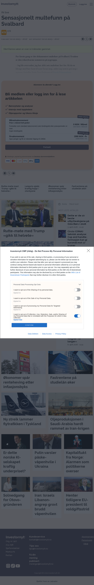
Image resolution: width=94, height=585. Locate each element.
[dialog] (47, 292)
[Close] (89, 251)
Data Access (47, 334)
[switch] (77, 289)
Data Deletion (33, 334)
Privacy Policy (60, 334)
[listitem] (47, 284)
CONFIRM (29, 325)
